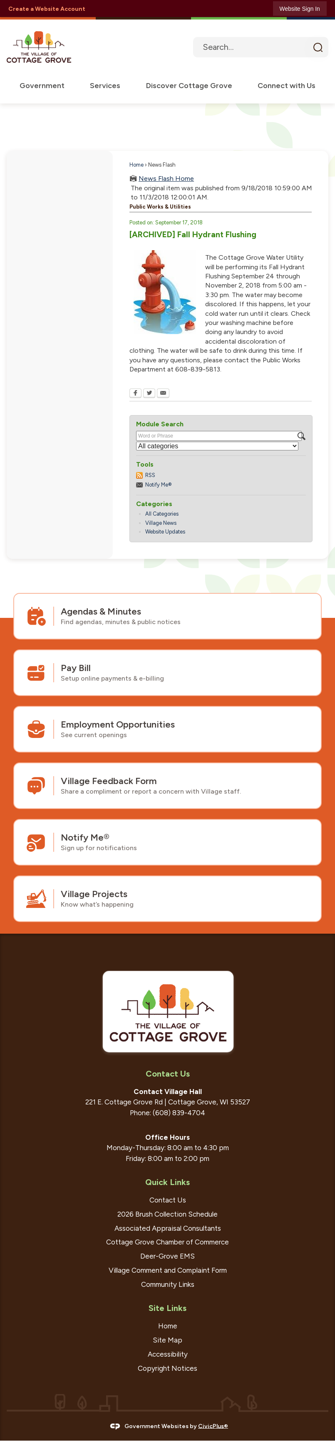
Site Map (167, 1340)
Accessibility (168, 1354)
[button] (317, 47)
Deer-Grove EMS (167, 1256)
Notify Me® (158, 485)
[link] (300, 8)
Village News (160, 523)
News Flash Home (166, 179)
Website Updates (165, 532)
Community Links (167, 1285)
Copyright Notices (167, 1369)
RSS (150, 475)
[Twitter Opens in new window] (149, 394)
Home (136, 165)
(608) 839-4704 (179, 1113)
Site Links (167, 1308)
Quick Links (167, 1183)
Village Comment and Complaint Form (168, 1270)
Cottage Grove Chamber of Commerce (167, 1242)
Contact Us (167, 1200)
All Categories (162, 514)
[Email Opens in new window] (163, 394)
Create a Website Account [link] (46, 8)
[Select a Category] (217, 446)
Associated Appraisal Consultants (167, 1229)
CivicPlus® (213, 1426)
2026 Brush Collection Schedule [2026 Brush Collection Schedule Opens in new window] (167, 1214)
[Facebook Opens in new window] (135, 394)
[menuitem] (41, 86)
